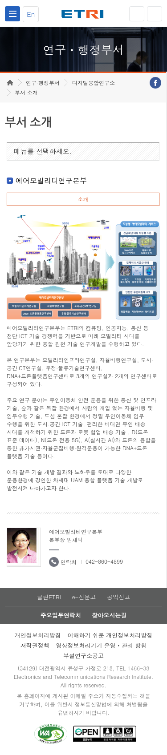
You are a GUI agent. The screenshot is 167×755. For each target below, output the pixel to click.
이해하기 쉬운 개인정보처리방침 (110, 635)
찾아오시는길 (109, 615)
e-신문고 (84, 597)
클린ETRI (49, 597)
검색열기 (154, 13)
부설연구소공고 (83, 655)
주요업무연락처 (61, 615)
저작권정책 (34, 645)
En (31, 14)
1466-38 (138, 668)
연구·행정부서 (43, 82)
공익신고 (118, 597)
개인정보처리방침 (38, 635)
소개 (82, 199)
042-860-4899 (104, 561)
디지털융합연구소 (93, 82)
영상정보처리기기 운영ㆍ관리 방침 (101, 645)
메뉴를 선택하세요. (43, 151)
